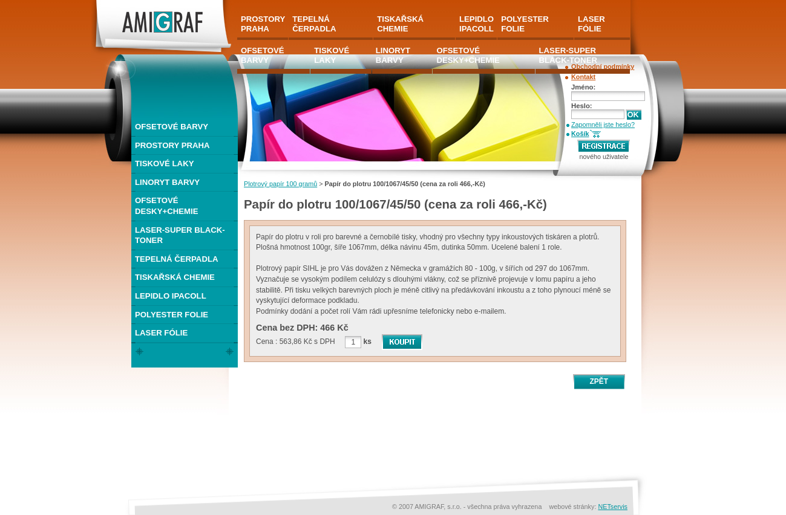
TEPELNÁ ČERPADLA (176, 259)
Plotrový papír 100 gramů (280, 183)
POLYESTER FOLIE (171, 314)
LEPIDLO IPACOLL (170, 295)
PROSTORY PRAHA (172, 145)
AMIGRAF (111, 5)
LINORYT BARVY (167, 182)
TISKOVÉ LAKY (164, 163)
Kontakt (583, 76)
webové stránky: (573, 506)
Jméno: (583, 87)
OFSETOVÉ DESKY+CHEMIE (166, 206)
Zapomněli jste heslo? (603, 124)
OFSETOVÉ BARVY (171, 126)
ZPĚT (598, 381)
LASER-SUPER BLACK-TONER (180, 235)
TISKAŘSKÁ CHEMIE (175, 277)
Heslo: (581, 105)
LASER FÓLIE (161, 332)
